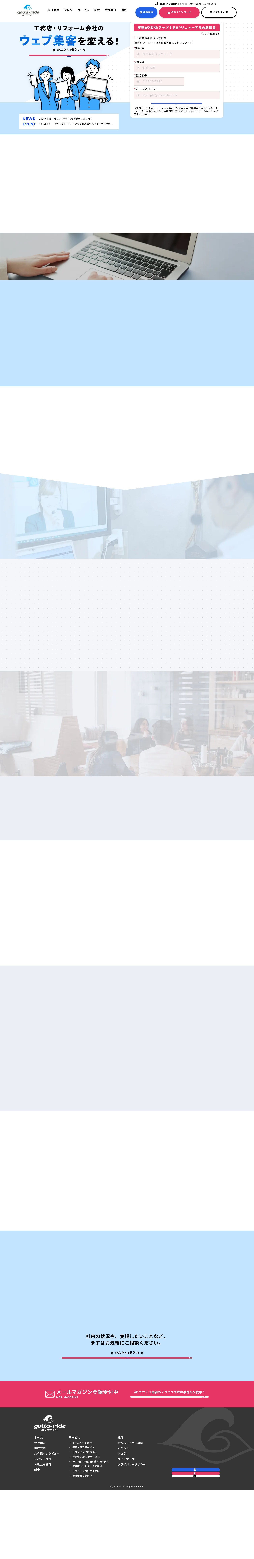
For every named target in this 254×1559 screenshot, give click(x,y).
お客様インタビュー (47, 1522)
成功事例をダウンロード (68, 58)
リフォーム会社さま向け (86, 1539)
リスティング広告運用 (84, 1520)
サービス (83, 10)
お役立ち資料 (42, 1533)
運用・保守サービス (83, 1516)
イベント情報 (42, 1528)
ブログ (68, 10)
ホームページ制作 (82, 1511)
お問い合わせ (219, 12)
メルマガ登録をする (169, 1462)
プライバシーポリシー (132, 1533)
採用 (124, 10)
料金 (97, 10)
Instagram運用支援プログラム (90, 1530)
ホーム (38, 1506)
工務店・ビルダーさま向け (87, 1535)
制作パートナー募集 (130, 1512)
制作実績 (53, 10)
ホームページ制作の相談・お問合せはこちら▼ (68, 67)
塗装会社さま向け (82, 1544)
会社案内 (110, 10)
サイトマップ (126, 1528)
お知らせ (123, 1517)
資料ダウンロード (179, 12)
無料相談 (146, 12)
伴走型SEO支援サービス (86, 1525)
